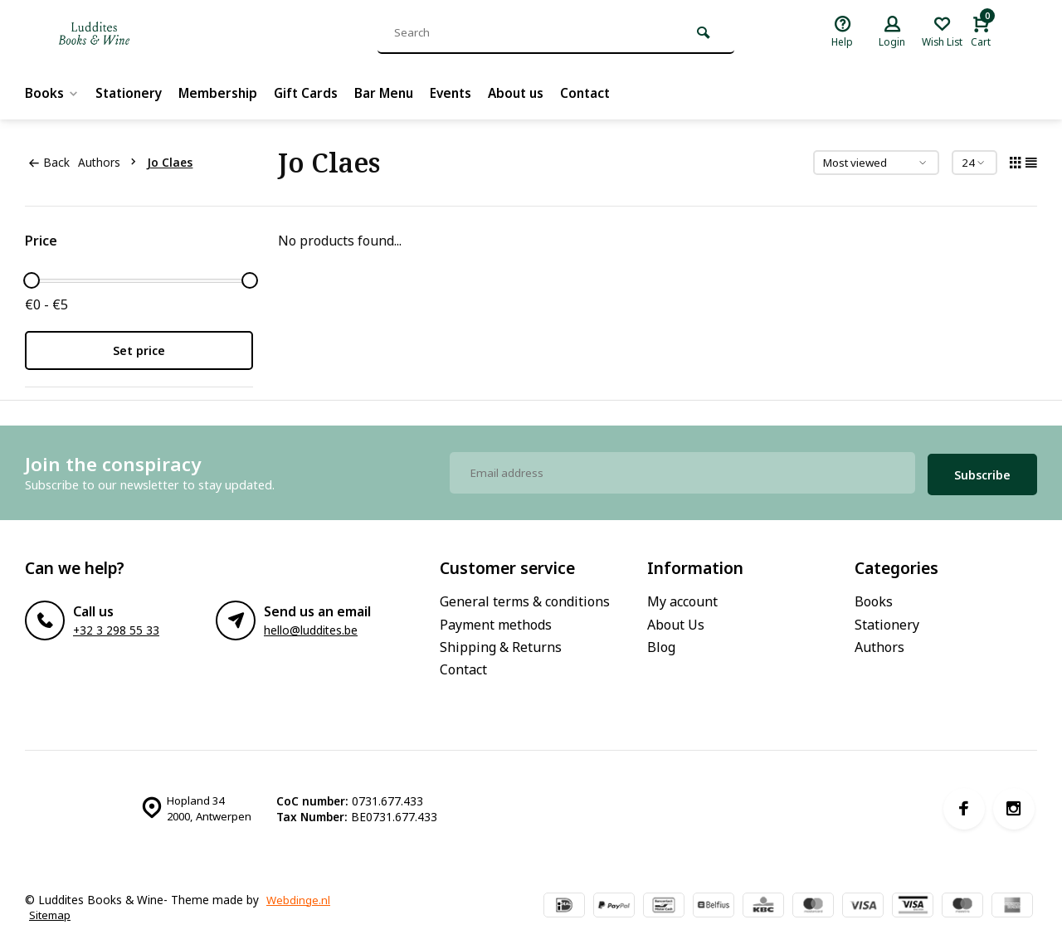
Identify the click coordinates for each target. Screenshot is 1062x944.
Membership (223, 93)
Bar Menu (392, 93)
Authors (113, 162)
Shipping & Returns (501, 643)
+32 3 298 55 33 (116, 627)
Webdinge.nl (298, 895)
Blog (661, 643)
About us (529, 93)
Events (462, 93)
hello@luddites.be (311, 627)
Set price (139, 350)
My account (682, 598)
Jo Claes (173, 162)
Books (52, 93)
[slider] (31, 280)
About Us (675, 620)
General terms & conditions (525, 598)
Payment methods (496, 620)
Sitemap (51, 911)
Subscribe (982, 471)
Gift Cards (312, 93)
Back (49, 162)
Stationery (131, 93)
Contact (602, 93)
